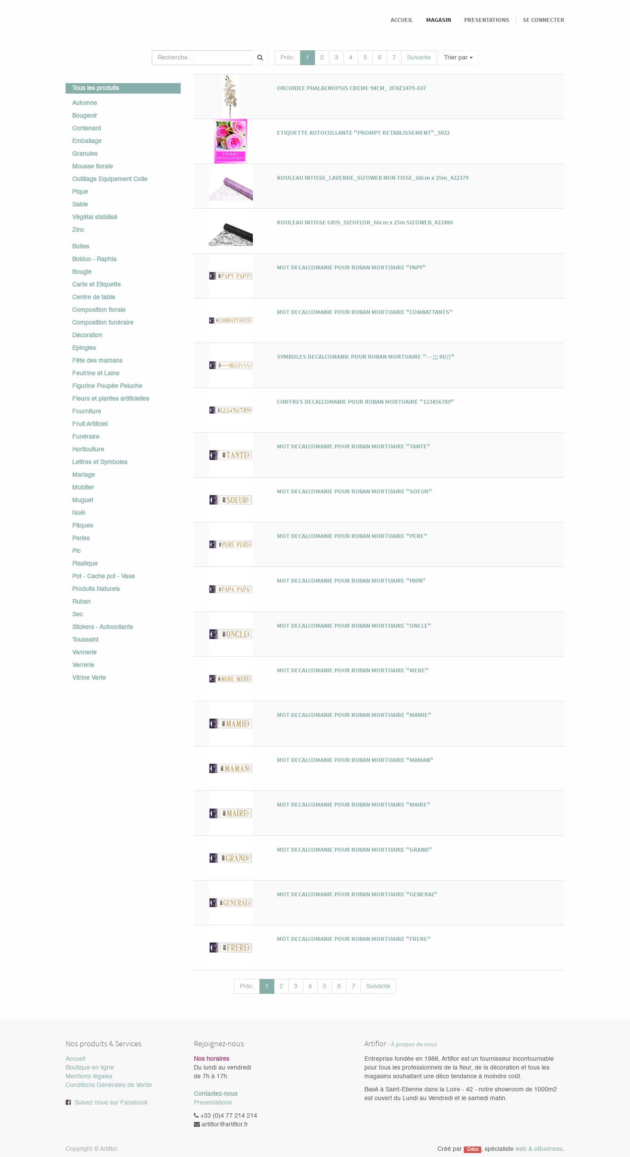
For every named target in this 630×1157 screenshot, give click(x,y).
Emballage (87, 141)
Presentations (213, 1103)
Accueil (75, 1059)
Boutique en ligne (90, 1068)
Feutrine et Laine (95, 374)
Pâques (82, 526)
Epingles (84, 348)
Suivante (419, 58)
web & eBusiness (539, 1149)
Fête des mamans (97, 361)
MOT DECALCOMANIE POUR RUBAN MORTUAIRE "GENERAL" (357, 894)
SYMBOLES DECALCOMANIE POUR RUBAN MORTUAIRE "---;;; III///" (366, 356)
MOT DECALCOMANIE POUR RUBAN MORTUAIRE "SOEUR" (354, 491)
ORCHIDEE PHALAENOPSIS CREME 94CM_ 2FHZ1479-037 (351, 88)
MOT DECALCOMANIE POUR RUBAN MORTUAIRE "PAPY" (351, 267)
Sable (80, 205)
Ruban (81, 602)
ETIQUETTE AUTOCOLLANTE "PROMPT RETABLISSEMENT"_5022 (363, 132)
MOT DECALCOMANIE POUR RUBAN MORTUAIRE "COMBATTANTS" (365, 312)
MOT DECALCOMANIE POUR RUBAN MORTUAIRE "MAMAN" (355, 760)
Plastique (85, 564)
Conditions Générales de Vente (109, 1085)
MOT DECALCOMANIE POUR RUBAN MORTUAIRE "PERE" (352, 536)
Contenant (86, 129)
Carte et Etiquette (96, 285)
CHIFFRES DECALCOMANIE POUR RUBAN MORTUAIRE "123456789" (365, 401)
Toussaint (85, 640)
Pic (76, 551)
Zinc (78, 230)
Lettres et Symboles (99, 462)
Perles (81, 538)
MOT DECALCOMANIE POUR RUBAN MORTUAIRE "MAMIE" (354, 715)
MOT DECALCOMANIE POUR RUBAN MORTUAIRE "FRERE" (354, 939)
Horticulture (88, 450)
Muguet (82, 500)
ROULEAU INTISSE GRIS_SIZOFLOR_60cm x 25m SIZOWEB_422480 (365, 222)
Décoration (87, 335)
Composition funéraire (102, 323)
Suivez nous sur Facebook (111, 1103)
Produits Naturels (96, 589)
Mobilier (83, 488)
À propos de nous (414, 1044)
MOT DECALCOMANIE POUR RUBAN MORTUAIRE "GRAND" (354, 849)
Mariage (83, 475)
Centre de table (93, 297)
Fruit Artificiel (90, 424)
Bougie (81, 272)
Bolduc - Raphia (94, 259)
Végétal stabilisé (94, 217)
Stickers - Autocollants (102, 627)
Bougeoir (84, 116)
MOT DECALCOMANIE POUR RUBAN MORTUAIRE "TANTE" (353, 446)
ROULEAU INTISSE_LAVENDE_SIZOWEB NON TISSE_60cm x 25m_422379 (373, 178)
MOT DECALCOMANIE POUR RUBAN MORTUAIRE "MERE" (353, 670)
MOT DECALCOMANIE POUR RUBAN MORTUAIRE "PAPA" (351, 580)
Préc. (287, 58)
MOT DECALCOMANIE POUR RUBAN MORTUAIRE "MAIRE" (353, 804)
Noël (78, 513)
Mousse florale (92, 167)
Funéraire (85, 437)
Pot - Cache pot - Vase (103, 576)
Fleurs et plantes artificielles (110, 399)
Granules (85, 154)
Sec (77, 615)
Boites (80, 247)
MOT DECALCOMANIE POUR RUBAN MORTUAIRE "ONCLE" (354, 625)
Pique (80, 192)
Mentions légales (89, 1076)
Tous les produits (95, 88)
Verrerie (83, 665)
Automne (84, 103)
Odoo (473, 1149)
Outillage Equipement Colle (109, 179)
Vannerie (84, 653)
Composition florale (99, 310)
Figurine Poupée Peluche (107, 386)
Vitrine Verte (89, 678)
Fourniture (86, 412)
